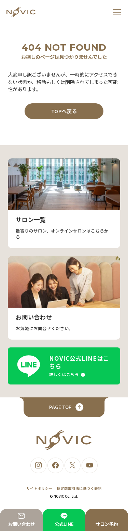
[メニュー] (117, 12)
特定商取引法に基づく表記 (79, 488)
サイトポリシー (39, 488)
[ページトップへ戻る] (64, 407)
